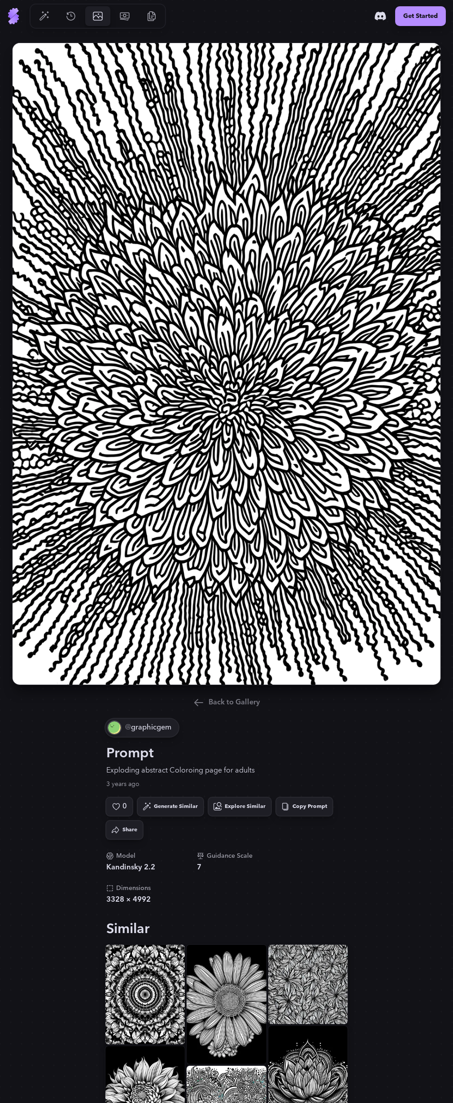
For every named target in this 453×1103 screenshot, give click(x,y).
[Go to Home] (13, 16)
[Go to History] (70, 16)
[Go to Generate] (43, 16)
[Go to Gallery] (97, 16)
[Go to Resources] (151, 16)
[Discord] (380, 16)
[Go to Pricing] (124, 16)
